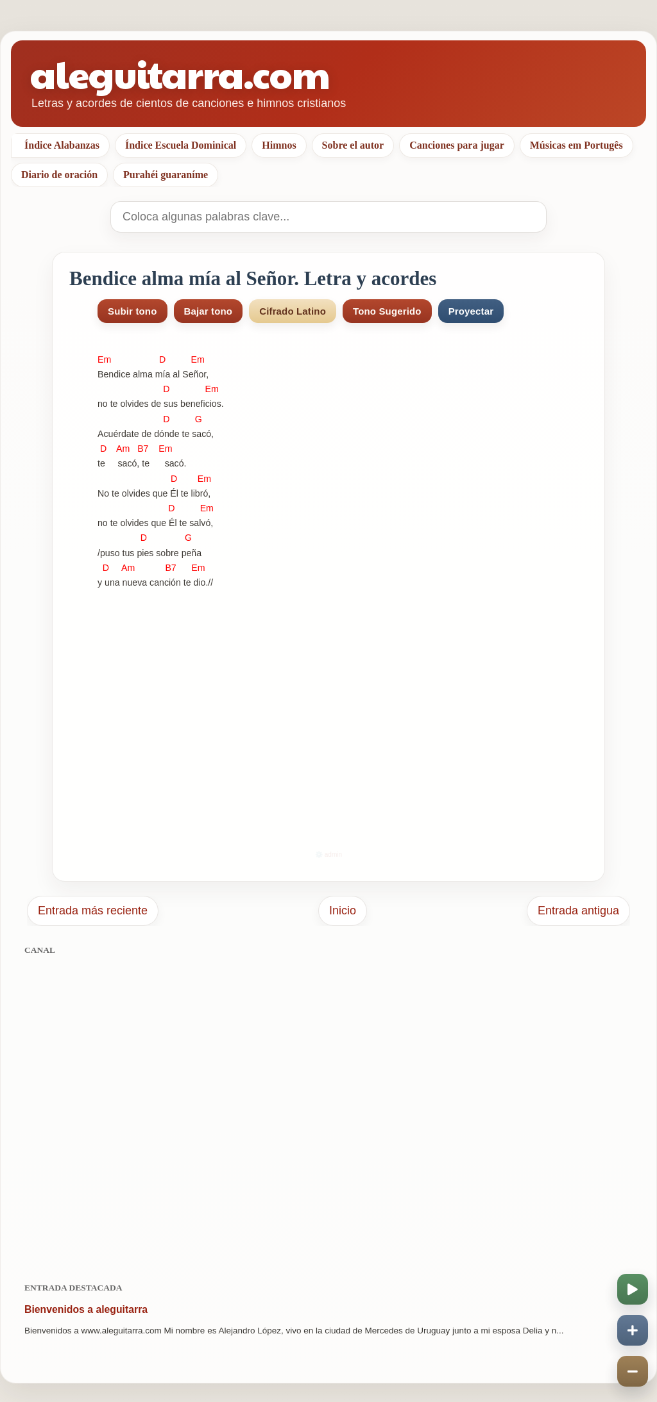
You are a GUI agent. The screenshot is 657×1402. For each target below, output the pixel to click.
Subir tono (132, 311)
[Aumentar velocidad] (632, 1330)
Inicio (342, 910)
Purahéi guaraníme (165, 174)
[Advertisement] (328, 1112)
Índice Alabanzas (61, 145)
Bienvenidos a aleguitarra (86, 1309)
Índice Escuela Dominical (180, 145)
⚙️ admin (328, 854)
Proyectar (471, 311)
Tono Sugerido (387, 311)
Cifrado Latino (292, 311)
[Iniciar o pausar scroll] (632, 1289)
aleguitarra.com (180, 73)
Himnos (279, 145)
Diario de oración (59, 174)
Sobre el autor (353, 145)
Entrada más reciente (93, 910)
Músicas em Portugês (576, 145)
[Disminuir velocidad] (632, 1371)
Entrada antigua (578, 910)
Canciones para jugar (456, 145)
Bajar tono (208, 311)
